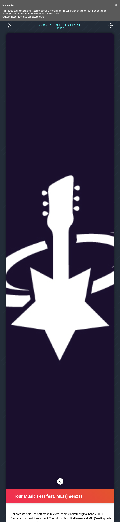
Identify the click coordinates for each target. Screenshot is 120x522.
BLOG (43, 25)
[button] (115, 4)
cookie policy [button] (53, 13)
